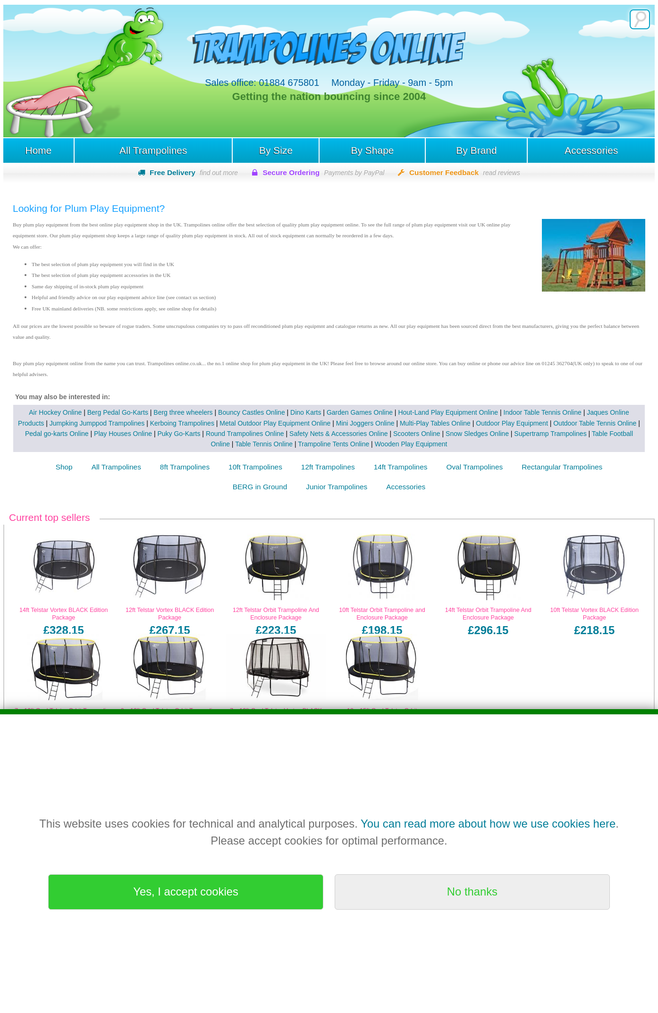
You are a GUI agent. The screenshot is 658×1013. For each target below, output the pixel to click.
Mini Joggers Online (365, 423)
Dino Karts (305, 412)
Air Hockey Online (55, 412)
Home (38, 150)
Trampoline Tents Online (333, 444)
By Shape (372, 150)
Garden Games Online (360, 412)
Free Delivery (194, 172)
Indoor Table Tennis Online (543, 412)
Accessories (591, 150)
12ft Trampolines (328, 467)
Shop (64, 467)
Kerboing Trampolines (182, 423)
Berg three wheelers (182, 412)
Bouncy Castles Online (251, 412)
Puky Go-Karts (178, 433)
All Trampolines (153, 150)
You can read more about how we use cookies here (488, 823)
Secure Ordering (324, 172)
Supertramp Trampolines (550, 433)
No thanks (472, 891)
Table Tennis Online (264, 444)
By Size (276, 150)
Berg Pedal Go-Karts (117, 412)
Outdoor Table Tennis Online (594, 423)
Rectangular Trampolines (562, 467)
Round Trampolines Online (245, 433)
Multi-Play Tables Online (435, 423)
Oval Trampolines (474, 467)
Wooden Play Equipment (411, 444)
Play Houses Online (123, 433)
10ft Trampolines (255, 467)
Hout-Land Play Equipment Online (448, 412)
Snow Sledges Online (477, 433)
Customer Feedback (464, 172)
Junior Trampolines (336, 487)
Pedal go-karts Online (57, 433)
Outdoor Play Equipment (512, 423)
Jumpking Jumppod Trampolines (97, 423)
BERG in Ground (260, 487)
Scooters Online (416, 433)
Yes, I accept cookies (185, 891)
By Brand (476, 150)
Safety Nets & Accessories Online (338, 433)
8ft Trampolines (185, 467)
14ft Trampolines (401, 467)
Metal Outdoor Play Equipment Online (274, 423)
